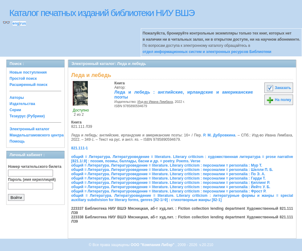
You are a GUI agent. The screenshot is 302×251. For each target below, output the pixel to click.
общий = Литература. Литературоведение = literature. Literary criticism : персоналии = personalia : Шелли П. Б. (172, 170)
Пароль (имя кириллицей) (32, 179)
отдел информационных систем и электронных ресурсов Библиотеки (207, 52)
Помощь (17, 141)
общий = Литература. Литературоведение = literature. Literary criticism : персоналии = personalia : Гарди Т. (168, 178)
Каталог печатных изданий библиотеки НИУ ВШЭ (101, 13)
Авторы (17, 97)
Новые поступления (28, 72)
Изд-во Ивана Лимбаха (155, 101)
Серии (15, 110)
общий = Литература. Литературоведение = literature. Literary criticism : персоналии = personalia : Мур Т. (166, 165)
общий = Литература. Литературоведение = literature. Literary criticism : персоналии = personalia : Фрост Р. (168, 191)
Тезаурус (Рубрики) (27, 116)
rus (23, 23)
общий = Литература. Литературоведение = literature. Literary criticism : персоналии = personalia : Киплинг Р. (170, 182)
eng (16, 23)
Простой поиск (23, 78)
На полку (278, 100)
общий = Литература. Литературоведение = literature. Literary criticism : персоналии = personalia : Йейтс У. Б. (170, 187)
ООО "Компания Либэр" (153, 245)
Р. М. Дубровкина (219, 135)
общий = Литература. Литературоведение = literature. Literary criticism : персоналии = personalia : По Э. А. (168, 174)
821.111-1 (79, 148)
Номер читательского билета (34, 166)
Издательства (22, 104)
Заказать (278, 88)
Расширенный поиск (28, 85)
